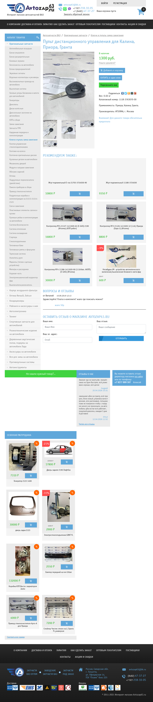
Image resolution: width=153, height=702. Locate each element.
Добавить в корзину (113, 70)
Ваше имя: (48, 321)
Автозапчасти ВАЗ (52, 35)
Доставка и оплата (31, 24)
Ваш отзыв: (102, 321)
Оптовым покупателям (88, 24)
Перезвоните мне (108, 85)
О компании (13, 24)
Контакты (121, 24)
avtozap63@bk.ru (72, 4)
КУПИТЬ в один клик (110, 77)
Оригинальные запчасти (75, 35)
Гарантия (48, 24)
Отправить (121, 338)
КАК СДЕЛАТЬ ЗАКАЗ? (64, 24)
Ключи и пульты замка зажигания (107, 35)
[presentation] (65, 351)
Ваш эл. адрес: (50, 334)
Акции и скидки (137, 24)
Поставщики (108, 24)
